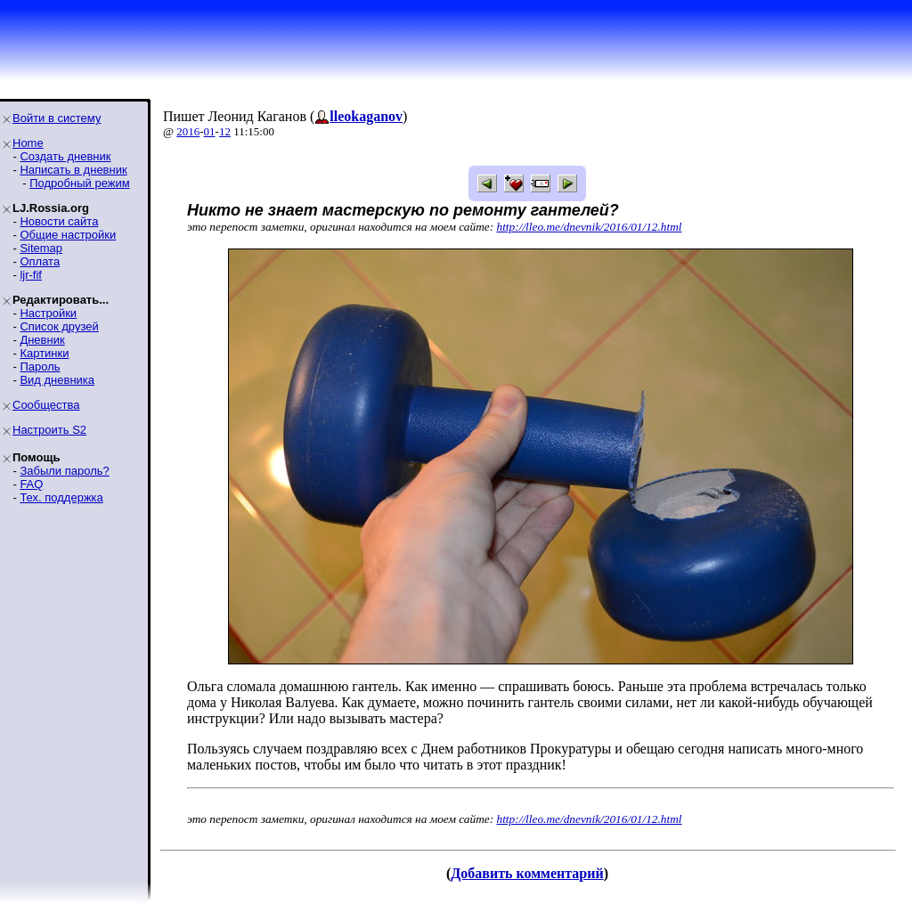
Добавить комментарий (527, 873)
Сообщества (46, 404)
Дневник (42, 339)
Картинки (44, 353)
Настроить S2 (49, 429)
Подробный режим (79, 183)
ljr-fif (31, 274)
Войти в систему (56, 118)
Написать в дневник (73, 169)
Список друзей (59, 326)
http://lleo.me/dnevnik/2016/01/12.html (589, 226)
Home (28, 143)
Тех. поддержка (61, 497)
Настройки (48, 313)
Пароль (40, 366)
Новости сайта (59, 221)
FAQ (31, 484)
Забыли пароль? (64, 470)
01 (210, 131)
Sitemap (41, 248)
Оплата (40, 261)
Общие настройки (68, 234)
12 (225, 131)
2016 (188, 131)
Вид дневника (57, 380)
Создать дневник (65, 156)
